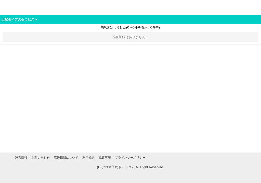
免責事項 (105, 157)
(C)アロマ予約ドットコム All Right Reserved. (130, 167)
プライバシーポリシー (130, 157)
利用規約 (88, 157)
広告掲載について (66, 157)
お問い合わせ (40, 157)
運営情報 (21, 157)
